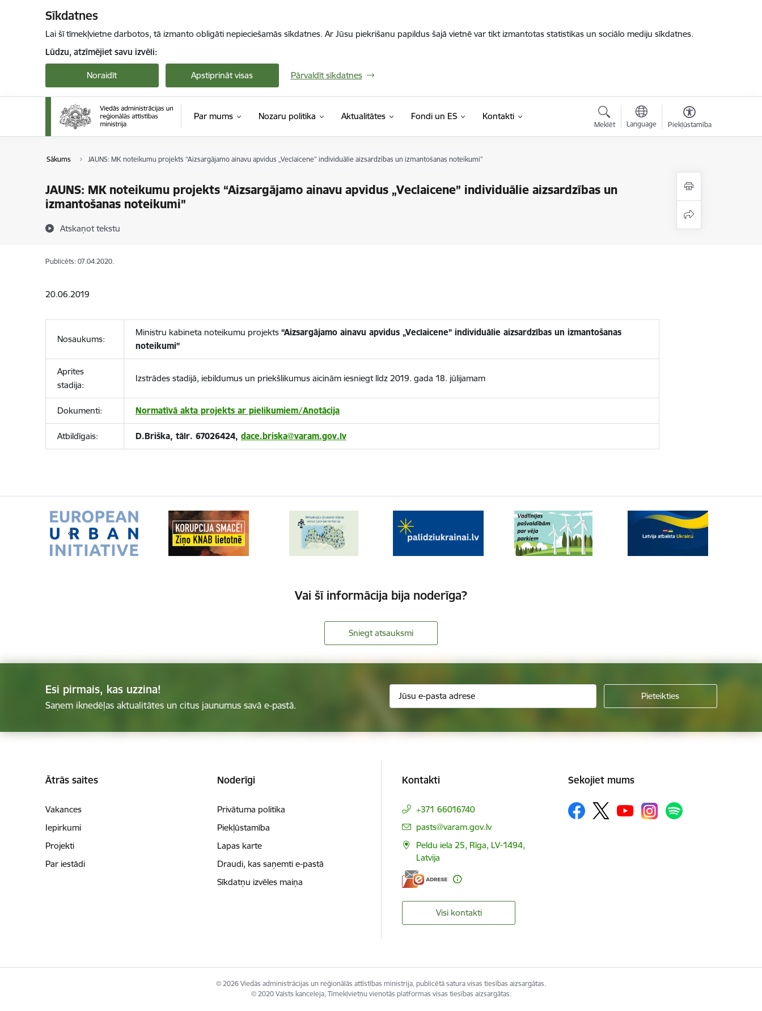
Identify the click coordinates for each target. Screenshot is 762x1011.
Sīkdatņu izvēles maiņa (260, 882)
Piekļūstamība (243, 827)
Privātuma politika (251, 809)
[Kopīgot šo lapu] (689, 215)
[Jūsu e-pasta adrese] (493, 696)
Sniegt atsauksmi (381, 632)
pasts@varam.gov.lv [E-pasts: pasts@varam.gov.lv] (454, 827)
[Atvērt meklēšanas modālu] (605, 118)
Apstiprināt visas (222, 75)
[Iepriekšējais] (71, 533)
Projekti (59, 845)
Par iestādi (65, 863)
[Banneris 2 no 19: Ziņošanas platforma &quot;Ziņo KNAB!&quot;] (208, 532)
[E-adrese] (424, 879)
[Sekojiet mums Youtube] (625, 810)
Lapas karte (239, 845)
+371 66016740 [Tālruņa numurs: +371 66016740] (445, 809)
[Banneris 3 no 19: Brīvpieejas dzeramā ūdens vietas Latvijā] (323, 532)
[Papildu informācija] (457, 879)
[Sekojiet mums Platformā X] (600, 810)
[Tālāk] (691, 533)
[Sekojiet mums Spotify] (674, 810)
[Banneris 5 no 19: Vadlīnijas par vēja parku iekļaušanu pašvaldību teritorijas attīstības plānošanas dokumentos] (553, 532)
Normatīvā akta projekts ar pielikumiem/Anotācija (238, 410)
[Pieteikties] (660, 696)
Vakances (63, 809)
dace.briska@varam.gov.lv (293, 436)
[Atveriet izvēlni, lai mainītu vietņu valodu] (641, 118)
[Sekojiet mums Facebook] (576, 810)
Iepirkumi (63, 827)
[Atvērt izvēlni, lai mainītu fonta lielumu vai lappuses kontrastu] (689, 118)
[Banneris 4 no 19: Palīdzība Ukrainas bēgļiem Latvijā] (438, 532)
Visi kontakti (459, 912)
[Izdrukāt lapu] (689, 186)
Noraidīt (102, 75)
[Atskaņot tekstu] (90, 228)
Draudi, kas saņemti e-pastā (270, 863)
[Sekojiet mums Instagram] (649, 811)
